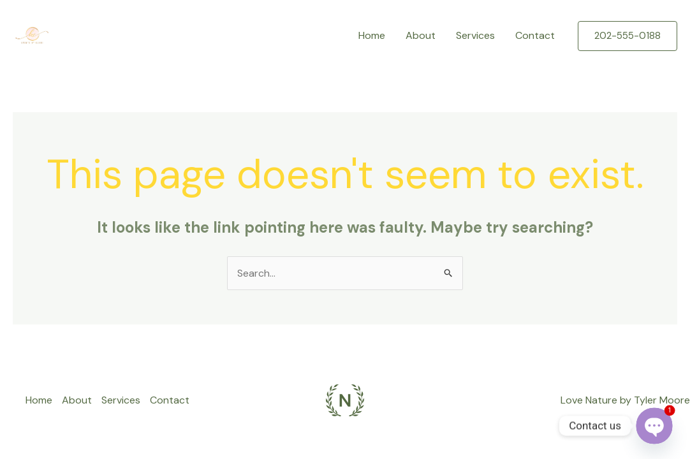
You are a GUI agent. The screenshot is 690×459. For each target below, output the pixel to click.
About (421, 35)
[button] (627, 36)
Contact (535, 35)
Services (475, 35)
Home (371, 35)
